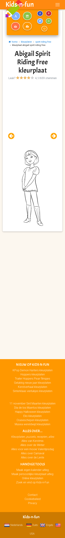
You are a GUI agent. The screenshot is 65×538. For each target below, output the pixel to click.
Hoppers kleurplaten (32, 374)
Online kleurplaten (32, 478)
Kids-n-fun (20, 4)
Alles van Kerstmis (32, 441)
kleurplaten (26, 41)
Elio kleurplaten (32, 416)
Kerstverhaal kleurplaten (32, 387)
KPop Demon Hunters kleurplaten (33, 370)
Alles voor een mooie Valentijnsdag (32, 449)
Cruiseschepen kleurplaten (32, 420)
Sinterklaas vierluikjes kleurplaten (32, 391)
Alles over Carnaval (32, 453)
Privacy (32, 503)
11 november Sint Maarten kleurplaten (32, 403)
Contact (32, 494)
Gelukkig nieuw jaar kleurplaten (32, 382)
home (13, 41)
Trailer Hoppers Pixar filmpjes (32, 378)
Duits (32, 525)
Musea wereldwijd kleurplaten (32, 424)
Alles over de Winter (32, 445)
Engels (46, 525)
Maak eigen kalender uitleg (32, 470)
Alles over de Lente (32, 457)
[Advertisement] (32, 113)
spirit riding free (43, 41)
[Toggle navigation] (57, 4)
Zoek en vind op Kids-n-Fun (32, 482)
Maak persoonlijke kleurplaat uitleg (32, 474)
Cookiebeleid (33, 499)
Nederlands (13, 525)
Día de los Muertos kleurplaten (32, 407)
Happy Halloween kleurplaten (32, 411)
